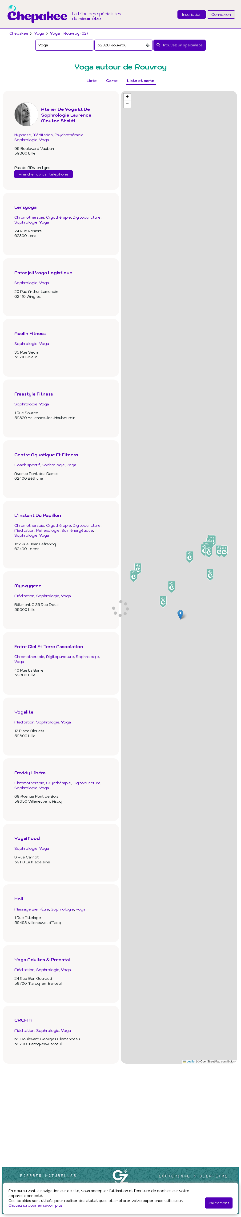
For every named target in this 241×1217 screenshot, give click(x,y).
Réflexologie (48, 530)
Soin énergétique (77, 530)
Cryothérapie (58, 217)
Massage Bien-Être (31, 909)
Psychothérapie (69, 134)
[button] (180, 615)
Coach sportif (27, 464)
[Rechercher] (179, 45)
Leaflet (189, 1061)
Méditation (43, 134)
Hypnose (22, 134)
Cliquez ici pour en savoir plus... (36, 1205)
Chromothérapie (29, 217)
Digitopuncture (86, 217)
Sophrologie (25, 139)
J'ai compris (218, 1203)
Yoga (39, 33)
